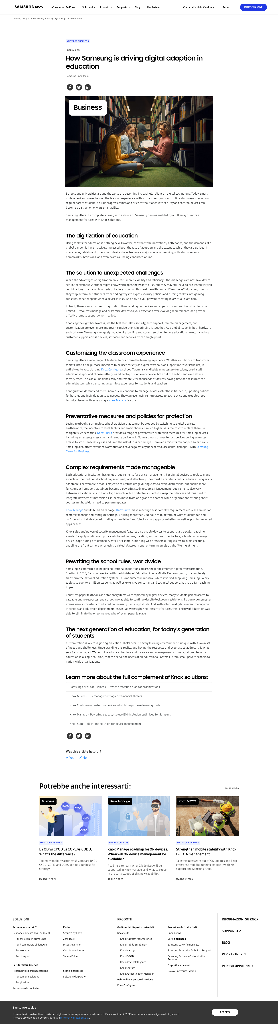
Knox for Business (78, 41)
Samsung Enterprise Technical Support (189, 950)
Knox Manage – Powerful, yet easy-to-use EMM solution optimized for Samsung (120, 714)
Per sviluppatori (236, 966)
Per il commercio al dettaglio (32, 944)
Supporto (230, 931)
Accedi (226, 7)
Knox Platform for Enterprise (136, 938)
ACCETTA (225, 1012)
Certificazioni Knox (73, 950)
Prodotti (124, 919)
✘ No (83, 758)
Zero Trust (68, 938)
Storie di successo (73, 970)
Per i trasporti (23, 956)
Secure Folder (70, 956)
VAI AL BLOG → (232, 788)
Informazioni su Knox (63, 7)
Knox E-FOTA (127, 956)
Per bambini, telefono (27, 976)
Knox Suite (123, 510)
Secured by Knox (72, 933)
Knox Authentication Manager (137, 973)
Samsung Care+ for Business (183, 944)
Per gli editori (23, 982)
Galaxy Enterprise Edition (182, 971)
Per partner (153, 7)
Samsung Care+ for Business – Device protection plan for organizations (115, 687)
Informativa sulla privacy (74, 1017)
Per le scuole (22, 950)
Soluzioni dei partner (74, 976)
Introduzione (253, 7)
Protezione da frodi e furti (27, 988)
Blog (137, 7)
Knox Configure (111, 369)
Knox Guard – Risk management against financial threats (106, 696)
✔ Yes (70, 758)
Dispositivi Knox (72, 944)
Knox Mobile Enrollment (133, 944)
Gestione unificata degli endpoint (31, 933)
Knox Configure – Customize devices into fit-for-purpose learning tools (115, 705)
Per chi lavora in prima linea (31, 938)
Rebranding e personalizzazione (30, 970)
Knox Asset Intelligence (133, 962)
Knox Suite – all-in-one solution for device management (105, 723)
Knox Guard (104, 433)
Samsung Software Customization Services (187, 958)
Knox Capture (127, 967)
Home (17, 18)
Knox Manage (117, 400)
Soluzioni (21, 919)
